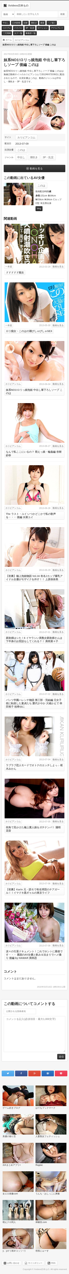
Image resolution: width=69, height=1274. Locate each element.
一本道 (8, 266)
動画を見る (36, 168)
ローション (43, 28)
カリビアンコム (26, 137)
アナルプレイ (57, 28)
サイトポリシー (35, 1263)
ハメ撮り (52, 23)
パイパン (18, 28)
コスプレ (7, 28)
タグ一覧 (18, 33)
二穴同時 (7, 33)
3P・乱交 (30, 28)
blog (39, 208)
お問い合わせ (13, 1263)
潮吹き (34, 23)
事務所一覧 (31, 33)
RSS (53, 1263)
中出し (6, 23)
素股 (42, 23)
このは (21, 149)
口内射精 (16, 23)
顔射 (26, 23)
